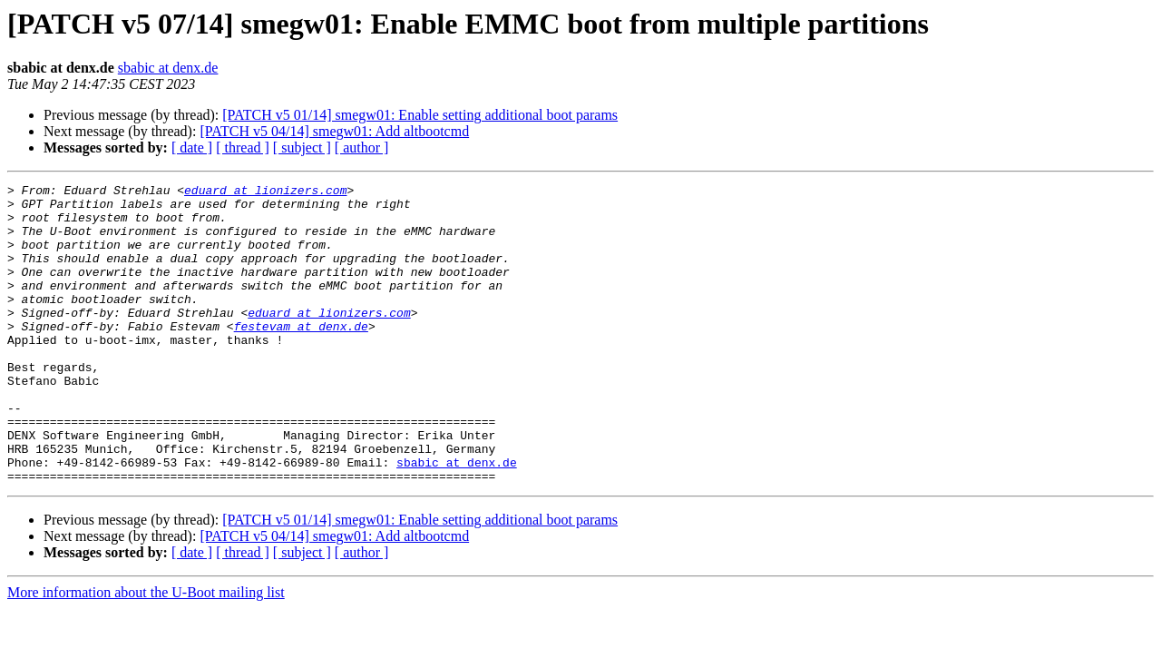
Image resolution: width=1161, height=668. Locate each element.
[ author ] (362, 147)
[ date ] (191, 147)
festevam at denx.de (301, 356)
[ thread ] (242, 147)
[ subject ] (302, 147)
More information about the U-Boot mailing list (146, 652)
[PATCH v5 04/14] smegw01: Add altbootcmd (334, 131)
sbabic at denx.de (168, 67)
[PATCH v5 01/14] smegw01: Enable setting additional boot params (420, 115)
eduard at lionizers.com (265, 192)
